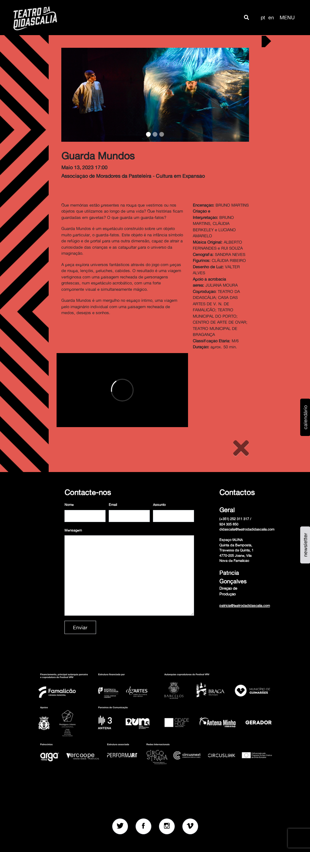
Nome (69, 505)
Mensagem (73, 530)
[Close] (241, 448)
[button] (246, 17)
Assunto (159, 505)
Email (113, 505)
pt (263, 17)
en (271, 17)
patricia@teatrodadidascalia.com (244, 605)
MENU (287, 17)
